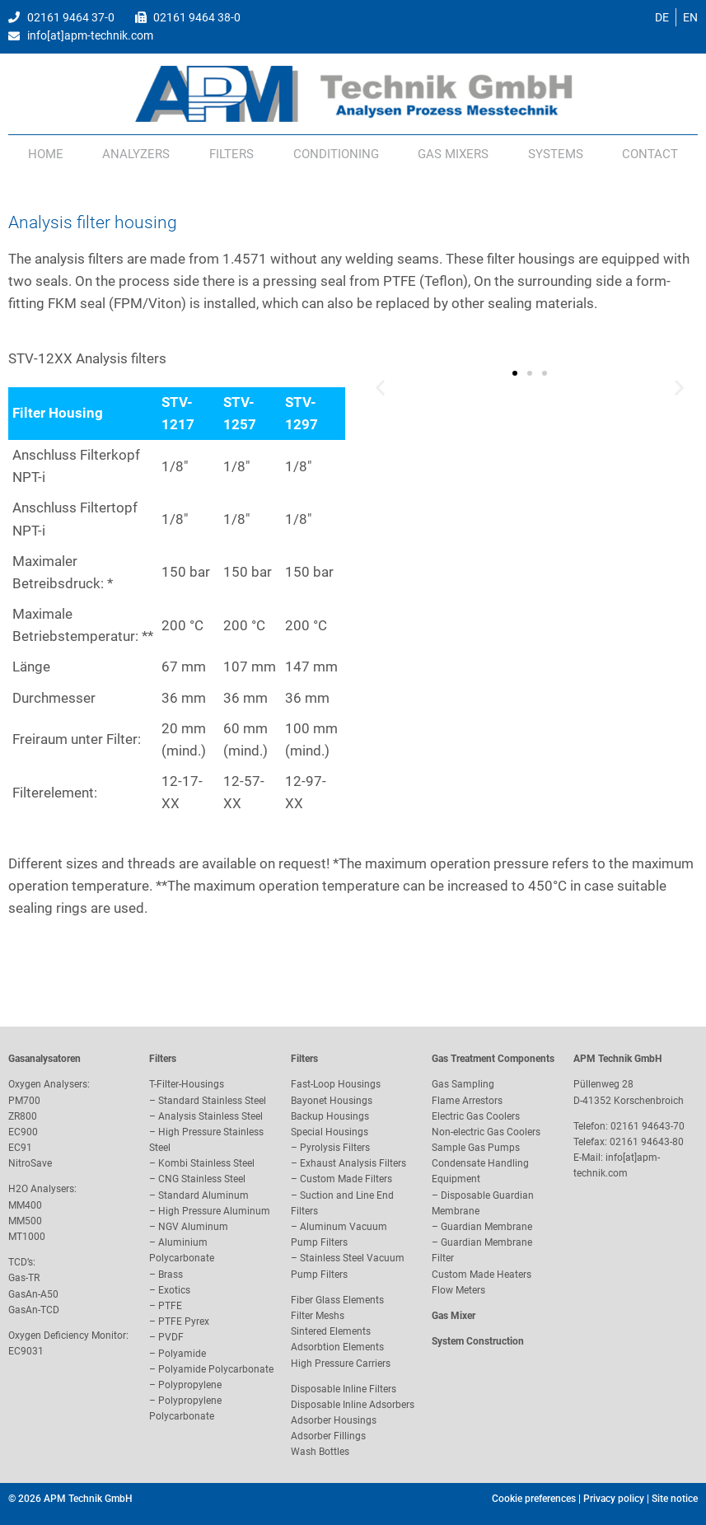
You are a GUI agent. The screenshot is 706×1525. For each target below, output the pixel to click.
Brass (170, 1274)
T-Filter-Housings (186, 1084)
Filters (231, 154)
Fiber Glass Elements (337, 1300)
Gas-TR (24, 1278)
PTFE (170, 1306)
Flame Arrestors (467, 1100)
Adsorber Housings (333, 1420)
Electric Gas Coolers (476, 1116)
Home (45, 154)
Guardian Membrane (486, 1227)
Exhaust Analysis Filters (353, 1163)
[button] (380, 387)
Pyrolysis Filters (335, 1147)
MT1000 (26, 1236)
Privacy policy (613, 1498)
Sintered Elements (331, 1331)
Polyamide (182, 1353)
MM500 (25, 1221)
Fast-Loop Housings (336, 1084)
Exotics (174, 1290)
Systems (555, 154)
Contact (650, 154)
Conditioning (336, 154)
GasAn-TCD (33, 1310)
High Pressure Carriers (340, 1363)
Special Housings (329, 1132)
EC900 (23, 1132)
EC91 (20, 1147)
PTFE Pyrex (183, 1321)
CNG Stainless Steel (201, 1179)
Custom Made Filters (346, 1179)
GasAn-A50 (33, 1294)
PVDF (171, 1337)
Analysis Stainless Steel (210, 1116)
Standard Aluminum (203, 1195)
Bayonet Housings (331, 1100)
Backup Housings (330, 1116)
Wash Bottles (320, 1451)
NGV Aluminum (193, 1227)
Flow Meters (458, 1290)
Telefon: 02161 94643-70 (629, 1126)
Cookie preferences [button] (534, 1498)
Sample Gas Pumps (476, 1147)
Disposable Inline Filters (343, 1389)
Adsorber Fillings (328, 1436)
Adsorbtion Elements (337, 1347)
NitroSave (30, 1163)
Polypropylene (190, 1385)
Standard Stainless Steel (212, 1100)
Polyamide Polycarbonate (216, 1369)
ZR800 (22, 1116)
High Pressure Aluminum (214, 1211)
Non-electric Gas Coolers (486, 1132)
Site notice (675, 1498)
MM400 (25, 1205)
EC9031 (26, 1351)
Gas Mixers (453, 154)
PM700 (24, 1100)
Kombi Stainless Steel (206, 1163)
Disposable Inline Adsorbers (352, 1404)
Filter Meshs (317, 1316)
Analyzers (136, 154)
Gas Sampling (463, 1084)
